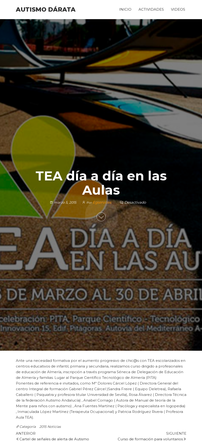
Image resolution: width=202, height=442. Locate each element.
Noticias (54, 426)
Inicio (125, 9)
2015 (42, 426)
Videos (178, 9)
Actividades (151, 9)
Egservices (102, 202)
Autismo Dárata (46, 9)
